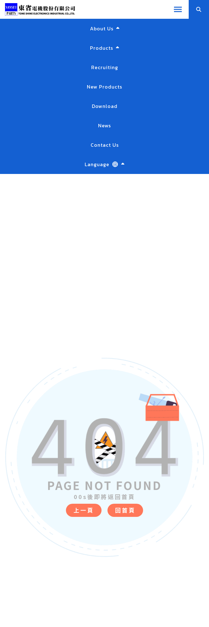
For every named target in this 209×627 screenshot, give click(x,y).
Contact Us (105, 145)
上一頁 (83, 510)
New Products (104, 86)
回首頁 (125, 510)
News (104, 125)
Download (104, 106)
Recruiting (104, 67)
